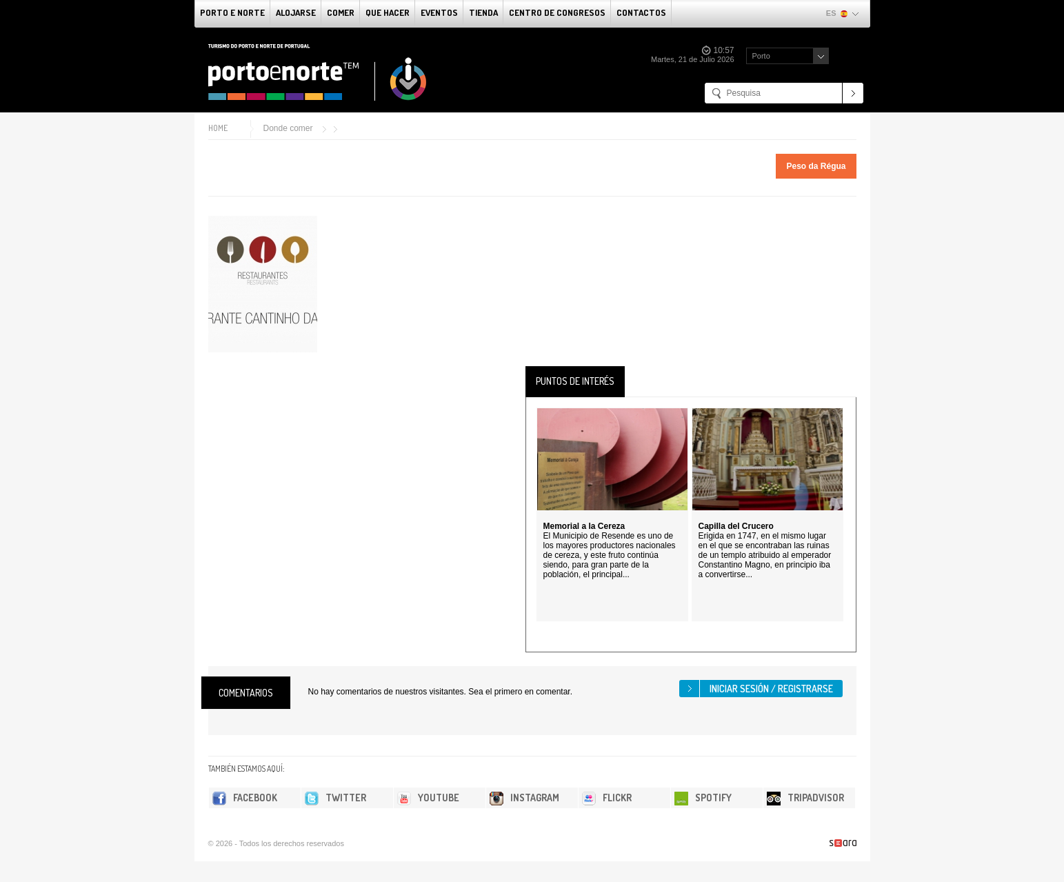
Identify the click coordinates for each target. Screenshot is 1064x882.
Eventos (439, 12)
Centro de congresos (557, 12)
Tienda (483, 12)
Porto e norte (232, 12)
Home (218, 128)
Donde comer (288, 128)
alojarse (296, 12)
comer (340, 12)
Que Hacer (387, 12)
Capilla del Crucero (736, 526)
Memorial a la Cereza (584, 526)
